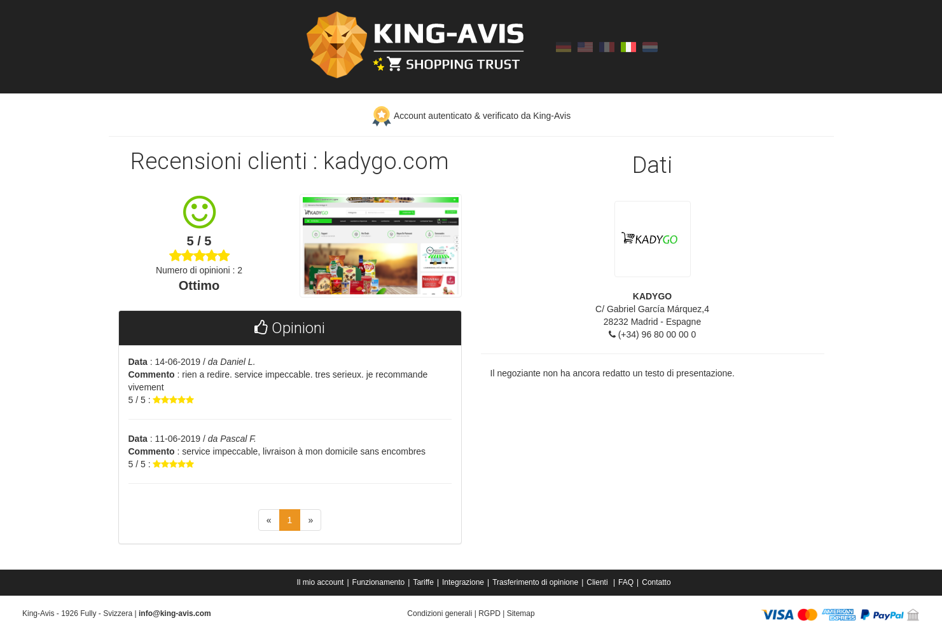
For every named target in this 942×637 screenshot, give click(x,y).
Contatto (656, 582)
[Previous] (269, 520)
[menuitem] (321, 582)
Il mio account (319, 582)
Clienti (598, 582)
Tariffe (423, 582)
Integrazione (463, 582)
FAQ (626, 582)
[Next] (310, 520)
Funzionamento (378, 582)
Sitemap (521, 613)
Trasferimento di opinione (535, 582)
